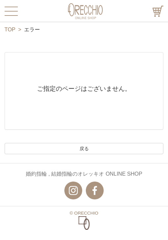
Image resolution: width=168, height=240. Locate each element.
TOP (10, 29)
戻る (84, 148)
